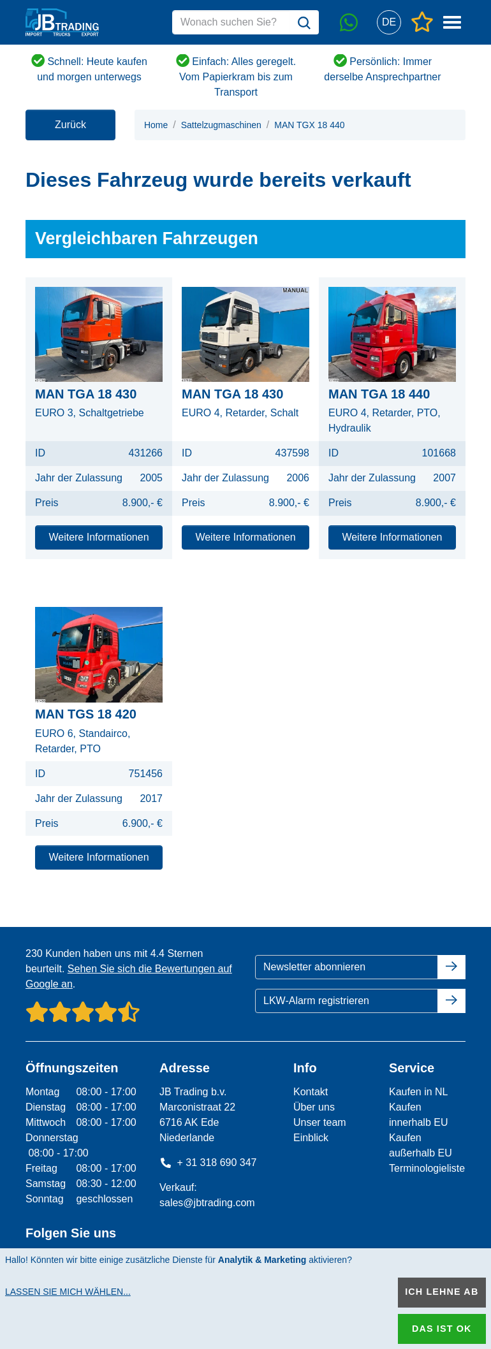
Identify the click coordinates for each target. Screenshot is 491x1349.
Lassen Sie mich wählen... (68, 1292)
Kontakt (310, 1091)
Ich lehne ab (441, 1292)
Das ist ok (442, 1328)
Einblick (310, 1137)
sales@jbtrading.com (207, 1202)
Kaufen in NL (418, 1091)
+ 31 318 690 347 (208, 1162)
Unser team (319, 1122)
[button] (389, 23)
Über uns (314, 1107)
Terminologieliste (427, 1168)
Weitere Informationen (98, 537)
